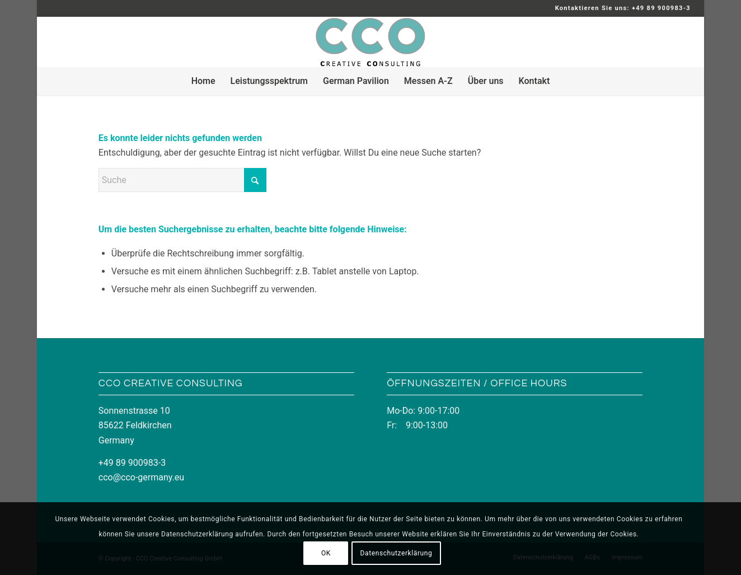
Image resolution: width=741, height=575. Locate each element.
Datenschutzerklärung (396, 553)
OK (326, 553)
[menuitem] (203, 81)
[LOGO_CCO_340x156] (370, 42)
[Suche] (182, 180)
